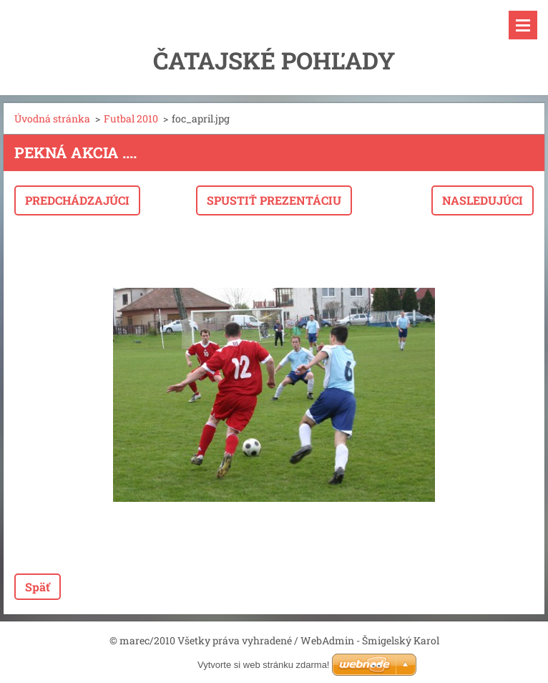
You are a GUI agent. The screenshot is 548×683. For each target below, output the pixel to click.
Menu (523, 25)
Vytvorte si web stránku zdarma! (263, 664)
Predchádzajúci (77, 200)
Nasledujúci (482, 200)
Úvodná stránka (52, 118)
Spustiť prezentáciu (274, 200)
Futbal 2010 (131, 118)
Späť (37, 586)
